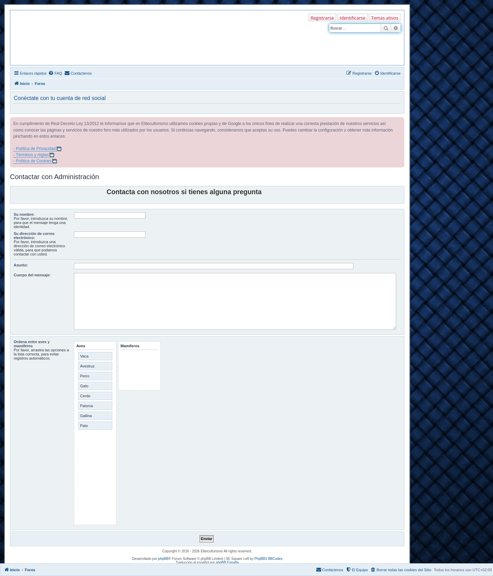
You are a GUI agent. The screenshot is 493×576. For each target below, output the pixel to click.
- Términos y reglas (31, 154)
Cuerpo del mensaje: (32, 275)
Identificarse (352, 18)
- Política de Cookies (32, 161)
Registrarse (322, 18)
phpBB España (227, 562)
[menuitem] (55, 73)
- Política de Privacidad (34, 148)
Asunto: (21, 265)
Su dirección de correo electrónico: (34, 235)
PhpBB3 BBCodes (268, 559)
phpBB (163, 559)
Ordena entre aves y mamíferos (32, 344)
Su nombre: (24, 214)
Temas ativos (384, 18)
